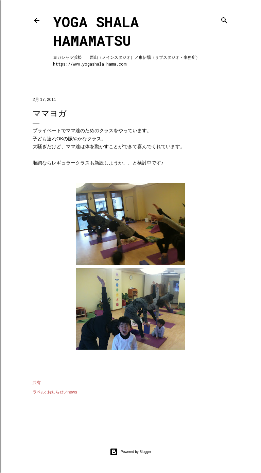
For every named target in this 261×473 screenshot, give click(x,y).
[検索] (224, 18)
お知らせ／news (62, 392)
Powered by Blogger (130, 452)
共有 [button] (37, 382)
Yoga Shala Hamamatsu (96, 31)
